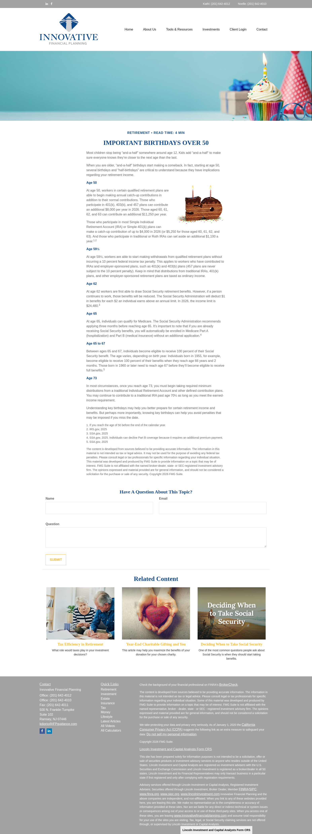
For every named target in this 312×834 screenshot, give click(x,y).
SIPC (252, 789)
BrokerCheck (228, 684)
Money (105, 712)
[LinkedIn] (47, 4)
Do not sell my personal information (172, 734)
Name (50, 498)
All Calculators (111, 730)
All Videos (108, 726)
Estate (105, 698)
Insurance (108, 703)
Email (163, 498)
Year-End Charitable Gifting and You (156, 644)
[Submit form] (56, 559)
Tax (103, 707)
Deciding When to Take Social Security (231, 644)
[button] (149, 29)
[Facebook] (51, 4)
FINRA (243, 789)
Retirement (108, 689)
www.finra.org (149, 794)
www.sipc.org (169, 794)
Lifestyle (107, 716)
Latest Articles (111, 721)
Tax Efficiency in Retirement (80, 644)
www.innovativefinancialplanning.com (200, 815)
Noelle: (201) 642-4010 (252, 3)
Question (52, 524)
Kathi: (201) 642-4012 (216, 3)
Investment (108, 694)
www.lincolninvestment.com (200, 794)
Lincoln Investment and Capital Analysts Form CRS (216, 830)
